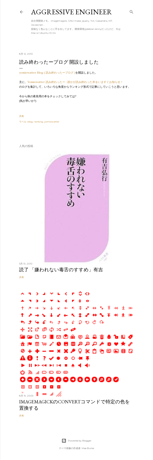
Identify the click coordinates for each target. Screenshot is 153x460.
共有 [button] (21, 116)
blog (30, 121)
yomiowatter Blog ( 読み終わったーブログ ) (47, 72)
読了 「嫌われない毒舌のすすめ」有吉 (61, 269)
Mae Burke (88, 448)
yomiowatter (51, 121)
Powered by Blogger (76, 440)
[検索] (131, 11)
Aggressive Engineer (71, 12)
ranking (38, 121)
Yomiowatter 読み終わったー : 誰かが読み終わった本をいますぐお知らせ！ (75, 82)
